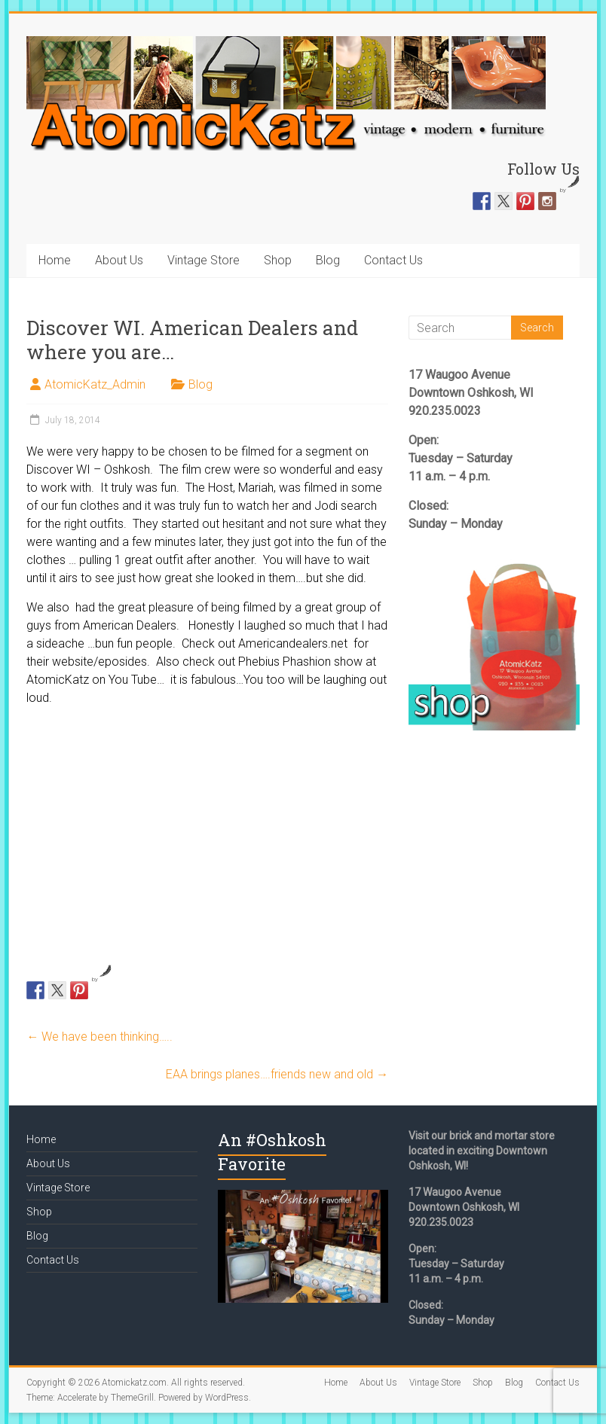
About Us (119, 260)
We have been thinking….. (99, 1036)
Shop (278, 260)
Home (54, 260)
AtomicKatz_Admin (94, 384)
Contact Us (393, 260)
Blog (328, 260)
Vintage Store (203, 260)
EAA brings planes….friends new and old (277, 1074)
